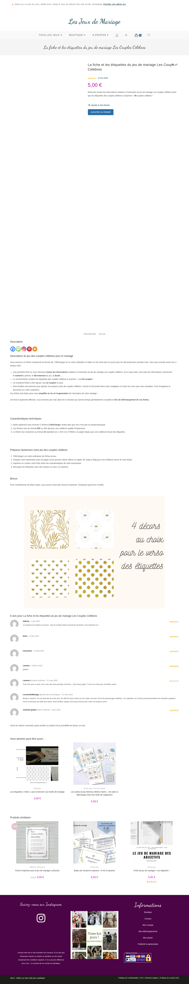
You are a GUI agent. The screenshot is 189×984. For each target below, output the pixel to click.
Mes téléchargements (148, 931)
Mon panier (148, 938)
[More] (34, 349)
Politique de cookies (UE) (169, 978)
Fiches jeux (88, 788)
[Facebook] (12, 349)
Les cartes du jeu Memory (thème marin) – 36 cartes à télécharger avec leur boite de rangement (94, 793)
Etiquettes (37, 788)
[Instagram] (23, 349)
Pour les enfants (99, 788)
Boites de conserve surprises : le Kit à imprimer (94, 870)
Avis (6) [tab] (102, 334)
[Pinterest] (29, 349)
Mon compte (147, 925)
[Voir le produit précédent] (173, 64)
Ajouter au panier (101, 112)
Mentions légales (151, 978)
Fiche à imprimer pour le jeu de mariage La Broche (37, 870)
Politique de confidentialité (128, 978)
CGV (142, 978)
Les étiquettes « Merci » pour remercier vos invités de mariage (37, 792)
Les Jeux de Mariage (94, 21)
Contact (148, 919)
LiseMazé (40, 978)
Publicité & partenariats (148, 944)
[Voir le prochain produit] (177, 64)
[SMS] (18, 349)
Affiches (33, 867)
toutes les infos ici (114, 4)
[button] (99, 105)
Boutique (148, 912)
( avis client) (103, 78)
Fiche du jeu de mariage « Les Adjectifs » (152, 870)
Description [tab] (90, 334)
